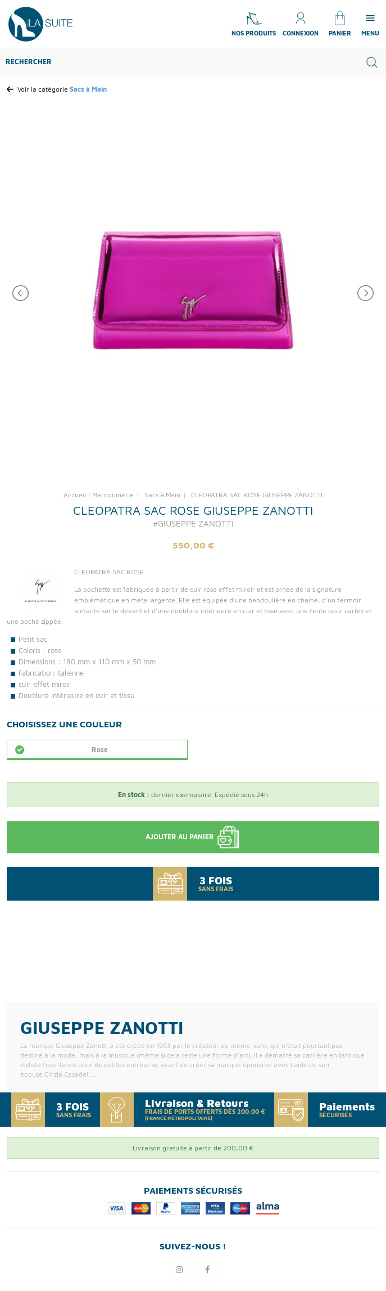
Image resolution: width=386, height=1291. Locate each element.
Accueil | (76, 495)
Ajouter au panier (193, 837)
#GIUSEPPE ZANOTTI (193, 523)
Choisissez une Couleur (64, 724)
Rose (100, 749)
